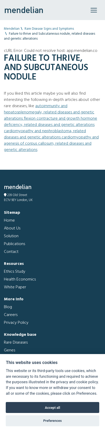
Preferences (52, 421)
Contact (11, 251)
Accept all (52, 408)
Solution (11, 236)
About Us (12, 228)
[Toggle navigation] (94, 10)
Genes (9, 350)
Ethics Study (14, 271)
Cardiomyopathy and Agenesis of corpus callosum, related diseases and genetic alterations (51, 143)
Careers (11, 315)
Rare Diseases (16, 342)
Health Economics (20, 279)
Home (9, 220)
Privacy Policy (16, 322)
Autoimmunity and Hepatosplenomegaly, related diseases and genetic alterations (49, 112)
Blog (8, 307)
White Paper (15, 287)
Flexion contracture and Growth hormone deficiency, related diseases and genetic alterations (50, 121)
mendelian (23, 10)
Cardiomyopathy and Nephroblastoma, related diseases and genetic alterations (45, 134)
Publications (14, 244)
